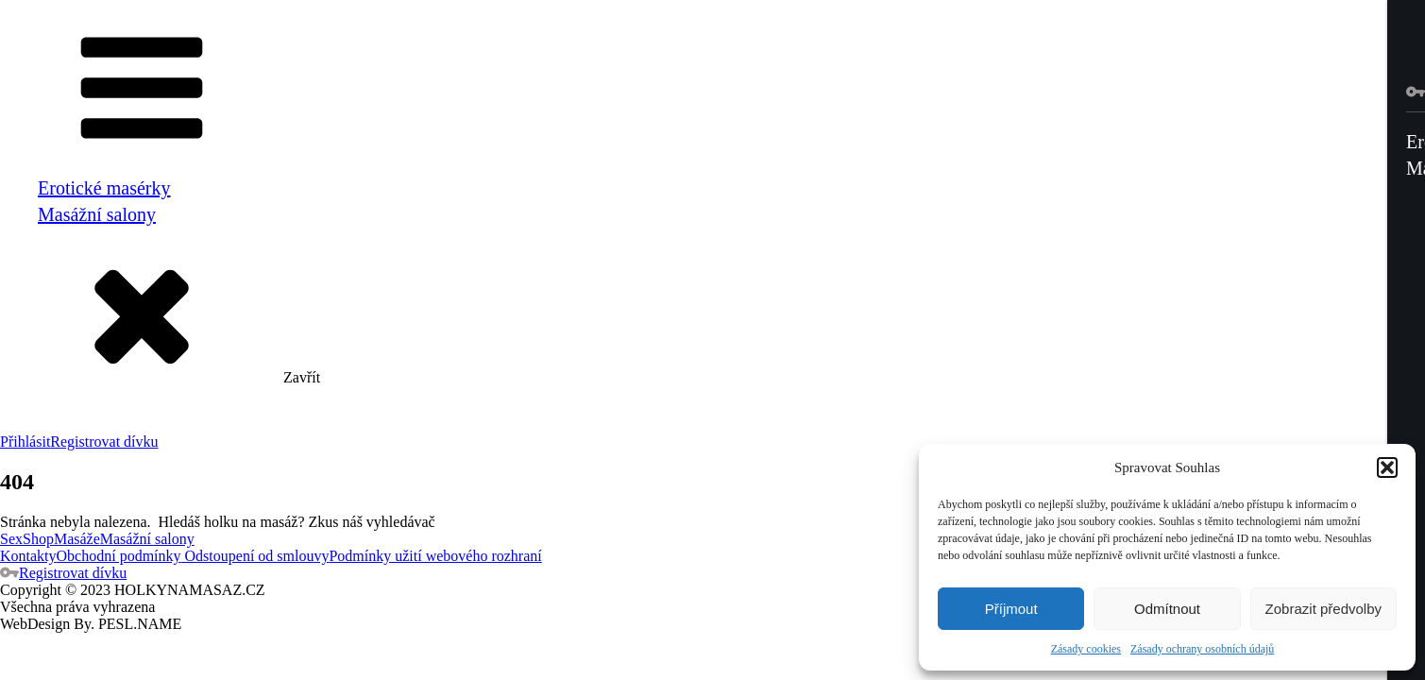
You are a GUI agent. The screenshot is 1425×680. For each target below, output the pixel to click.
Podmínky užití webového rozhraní (435, 556)
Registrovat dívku (104, 442)
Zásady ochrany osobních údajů (1202, 648)
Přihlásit (25, 442)
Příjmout (1011, 609)
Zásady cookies (1086, 648)
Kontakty (28, 556)
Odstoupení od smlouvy (255, 556)
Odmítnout (1167, 609)
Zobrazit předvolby (1323, 609)
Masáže (77, 539)
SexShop (27, 539)
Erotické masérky (104, 188)
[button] (1387, 467)
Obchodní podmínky (119, 556)
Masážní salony (97, 214)
